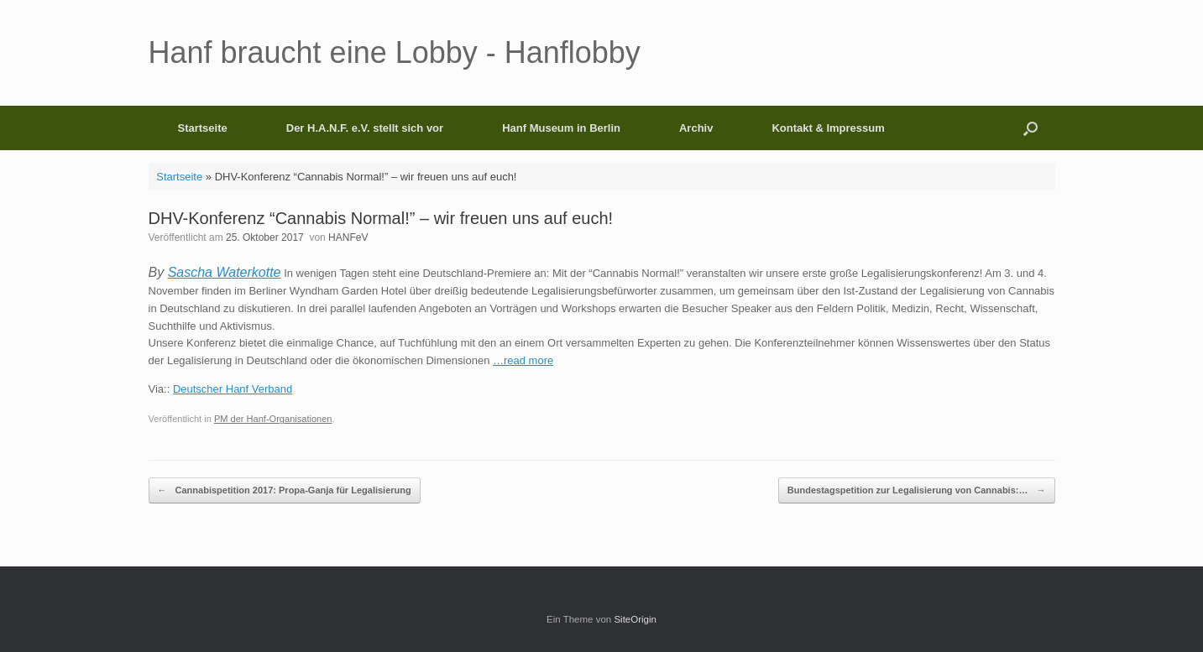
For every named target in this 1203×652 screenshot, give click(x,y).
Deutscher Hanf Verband (232, 389)
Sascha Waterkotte (224, 272)
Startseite (203, 128)
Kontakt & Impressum (827, 128)
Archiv (696, 128)
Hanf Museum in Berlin (561, 128)
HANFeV (348, 237)
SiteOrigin (635, 619)
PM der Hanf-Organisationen (273, 419)
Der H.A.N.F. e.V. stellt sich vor (364, 128)
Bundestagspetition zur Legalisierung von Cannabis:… (916, 490)
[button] (1030, 128)
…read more (523, 360)
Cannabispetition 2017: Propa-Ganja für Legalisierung (284, 490)
